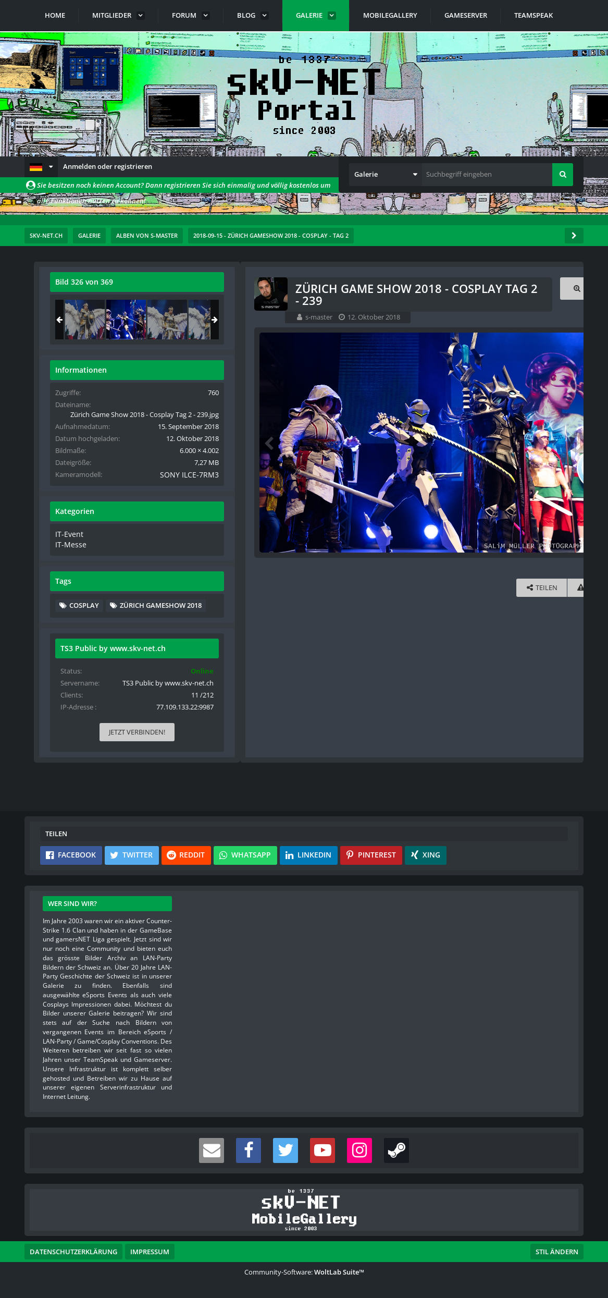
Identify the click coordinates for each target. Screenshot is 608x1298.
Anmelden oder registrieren (107, 166)
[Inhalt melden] (366, 588)
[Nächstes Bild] (364, 442)
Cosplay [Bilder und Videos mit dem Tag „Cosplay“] (456, 613)
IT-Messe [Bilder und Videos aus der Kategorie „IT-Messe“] (441, 553)
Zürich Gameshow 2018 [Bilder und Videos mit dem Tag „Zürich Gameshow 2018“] (482, 628)
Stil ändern (557, 1251)
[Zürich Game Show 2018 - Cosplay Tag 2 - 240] (539, 319)
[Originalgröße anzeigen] (363, 288)
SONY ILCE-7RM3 (536, 484)
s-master (104, 317)
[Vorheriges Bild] (55, 442)
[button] (41, 166)
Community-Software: (304, 1272)
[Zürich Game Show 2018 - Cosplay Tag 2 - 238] (457, 319)
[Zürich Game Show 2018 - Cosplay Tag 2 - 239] (498, 319)
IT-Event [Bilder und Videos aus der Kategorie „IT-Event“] (440, 542)
